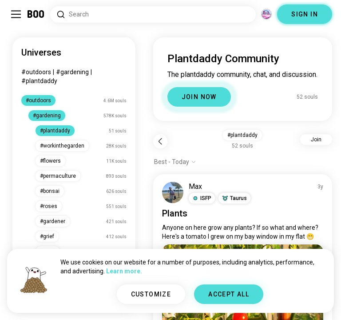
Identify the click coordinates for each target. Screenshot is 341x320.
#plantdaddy (39, 80)
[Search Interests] (153, 14)
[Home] (36, 14)
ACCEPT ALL (228, 294)
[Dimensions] (266, 14)
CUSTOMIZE (151, 294)
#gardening (72, 72)
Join (316, 139)
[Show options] (175, 161)
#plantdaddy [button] (242, 135)
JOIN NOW (199, 96)
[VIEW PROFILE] (172, 192)
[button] (202, 198)
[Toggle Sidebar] (16, 14)
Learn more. (124, 271)
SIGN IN (304, 14)
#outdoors (36, 72)
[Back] (160, 141)
